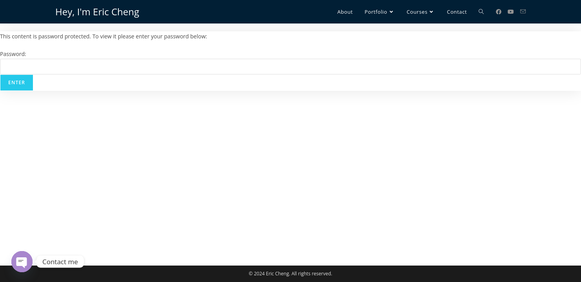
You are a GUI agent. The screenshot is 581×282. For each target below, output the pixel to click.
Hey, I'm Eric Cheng (97, 11)
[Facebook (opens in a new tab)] (499, 11)
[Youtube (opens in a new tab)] (511, 11)
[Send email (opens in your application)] (523, 11)
